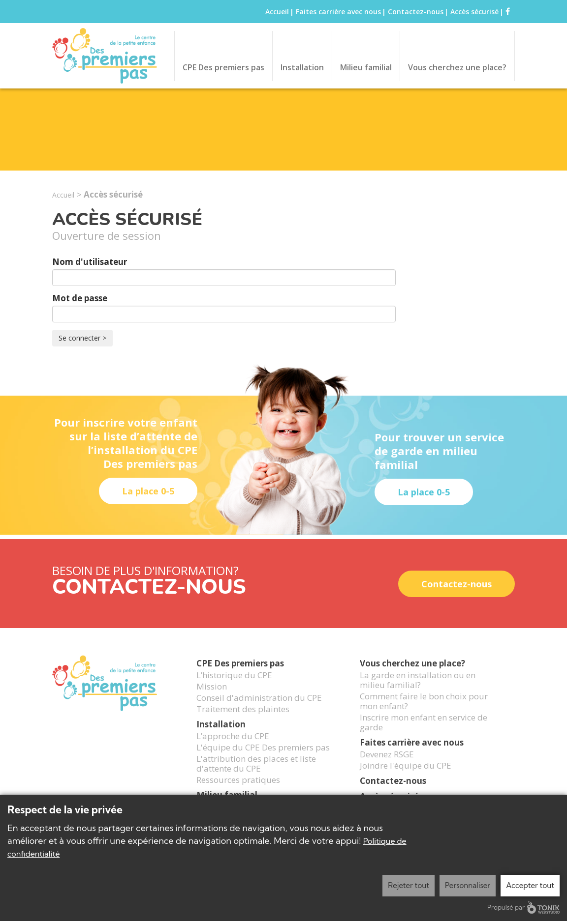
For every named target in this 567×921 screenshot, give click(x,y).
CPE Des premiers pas (223, 67)
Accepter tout (530, 885)
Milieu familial (366, 67)
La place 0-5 (148, 491)
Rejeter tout (408, 885)
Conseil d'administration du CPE (259, 711)
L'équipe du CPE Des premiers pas (263, 761)
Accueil (277, 11)
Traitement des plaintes (242, 723)
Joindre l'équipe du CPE (405, 779)
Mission (211, 700)
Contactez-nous (415, 11)
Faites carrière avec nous (338, 11)
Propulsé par (523, 907)
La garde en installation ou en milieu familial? (417, 694)
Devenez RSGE (387, 768)
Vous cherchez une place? (457, 67)
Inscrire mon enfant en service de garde (423, 736)
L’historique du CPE (234, 689)
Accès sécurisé (474, 11)
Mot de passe (79, 298)
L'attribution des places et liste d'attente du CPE (256, 777)
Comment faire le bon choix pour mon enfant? (424, 715)
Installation (302, 67)
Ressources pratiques (238, 793)
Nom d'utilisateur (89, 262)
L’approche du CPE (232, 750)
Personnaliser (467, 885)
